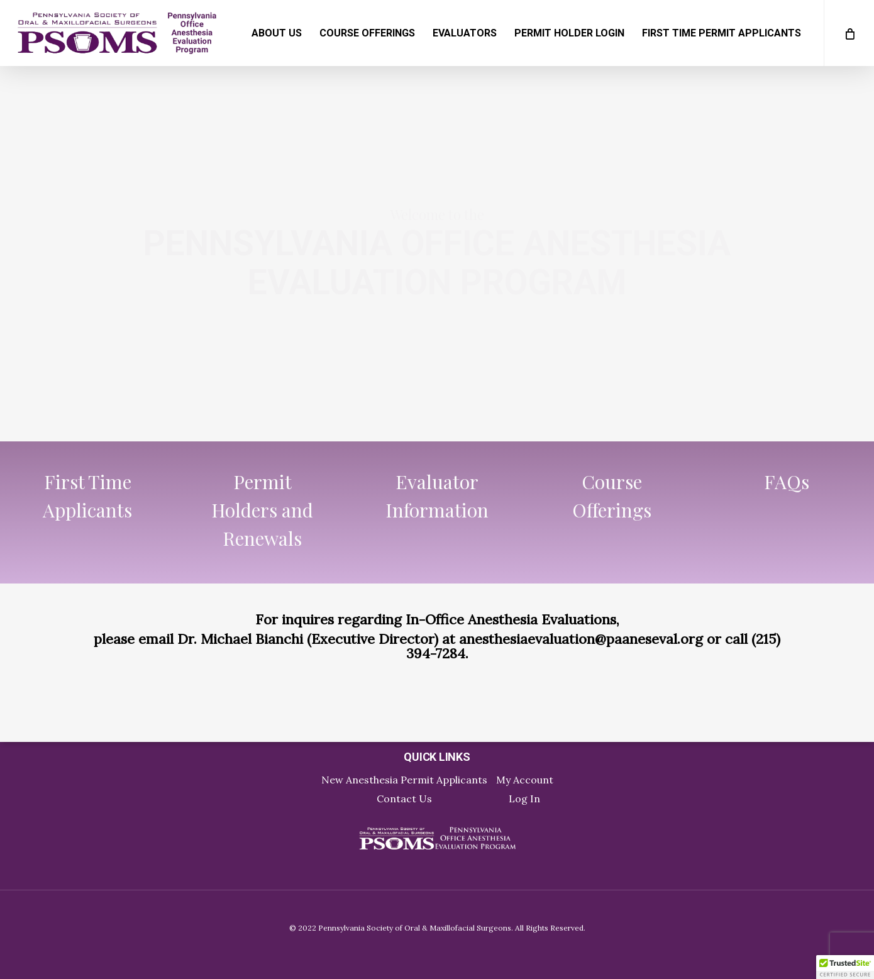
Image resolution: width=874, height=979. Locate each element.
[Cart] (849, 33)
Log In (524, 798)
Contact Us (404, 798)
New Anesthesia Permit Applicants (404, 779)
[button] (845, 967)
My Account (524, 779)
